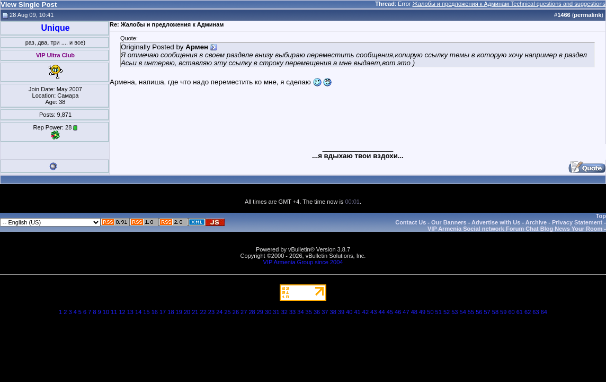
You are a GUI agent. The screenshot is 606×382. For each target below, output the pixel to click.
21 (195, 312)
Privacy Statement (577, 222)
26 (236, 312)
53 (454, 312)
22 (203, 312)
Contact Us (410, 222)
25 (227, 312)
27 (243, 312)
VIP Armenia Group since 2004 (303, 262)
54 (463, 312)
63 (535, 312)
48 (414, 312)
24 (219, 312)
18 (170, 312)
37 (325, 312)
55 (471, 312)
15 (146, 312)
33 (292, 312)
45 (390, 312)
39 (341, 312)
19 (179, 312)
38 (333, 312)
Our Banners (449, 222)
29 (260, 312)
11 (114, 312)
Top (601, 216)
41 (357, 312)
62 (527, 312)
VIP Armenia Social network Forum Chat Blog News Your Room (514, 228)
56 (479, 312)
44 (381, 312)
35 (309, 312)
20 (187, 312)
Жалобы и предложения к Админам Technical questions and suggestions (509, 4)
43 (373, 312)
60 (511, 312)
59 (503, 312)
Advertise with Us (495, 222)
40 (349, 312)
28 (251, 312)
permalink (587, 15)
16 (155, 312)
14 (138, 312)
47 (406, 312)
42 (365, 312)
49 (422, 312)
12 (122, 312)
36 (317, 312)
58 (495, 312)
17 (162, 312)
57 (487, 312)
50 (430, 312)
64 (544, 312)
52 (446, 312)
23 (211, 312)
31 (276, 312)
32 (284, 312)
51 (438, 312)
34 (300, 312)
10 (106, 312)
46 (398, 312)
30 (268, 312)
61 (519, 312)
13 (130, 312)
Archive (536, 222)
